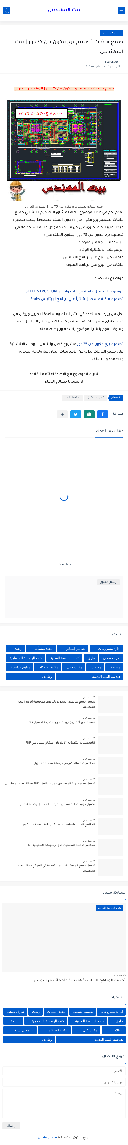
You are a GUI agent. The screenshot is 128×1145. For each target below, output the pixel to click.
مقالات (96, 667)
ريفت (18, 648)
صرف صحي (111, 658)
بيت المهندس (64, 10)
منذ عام (87, 697)
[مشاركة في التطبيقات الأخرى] (62, 414)
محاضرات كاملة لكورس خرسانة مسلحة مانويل (64, 763)
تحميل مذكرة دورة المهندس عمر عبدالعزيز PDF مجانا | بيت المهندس (50, 784)
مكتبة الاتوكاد (72, 397)
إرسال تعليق (109, 582)
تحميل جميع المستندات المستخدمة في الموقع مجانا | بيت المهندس (56, 868)
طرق (91, 658)
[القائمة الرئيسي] (121, 10)
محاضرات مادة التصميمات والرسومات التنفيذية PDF (61, 845)
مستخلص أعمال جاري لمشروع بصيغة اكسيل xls (62, 722)
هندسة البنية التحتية (106, 676)
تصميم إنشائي (111, 32)
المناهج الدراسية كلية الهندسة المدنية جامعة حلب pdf (59, 825)
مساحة (115, 667)
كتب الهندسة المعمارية (26, 658)
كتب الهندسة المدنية (64, 658)
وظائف (47, 676)
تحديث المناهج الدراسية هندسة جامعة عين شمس (80, 981)
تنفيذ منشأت (44, 648)
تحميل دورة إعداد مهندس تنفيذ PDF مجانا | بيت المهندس (57, 804)
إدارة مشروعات (109, 648)
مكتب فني (74, 667)
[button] (102, 414)
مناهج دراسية (20, 667)
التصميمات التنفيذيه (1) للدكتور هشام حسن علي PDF (60, 743)
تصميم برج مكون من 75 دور (100, 344)
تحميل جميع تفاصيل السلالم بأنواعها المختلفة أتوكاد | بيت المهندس (56, 705)
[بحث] (6, 10)
